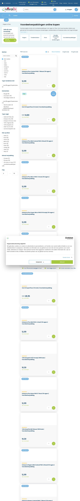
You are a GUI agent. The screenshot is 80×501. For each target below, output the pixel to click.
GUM (4, 64)
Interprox (5, 68)
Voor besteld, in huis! (33, 136)
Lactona (5, 72)
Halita (4, 66)
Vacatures (18, 479)
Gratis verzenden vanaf (53, 3)
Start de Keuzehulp (10, 41)
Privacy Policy (19, 474)
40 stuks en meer (9, 163)
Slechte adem (7, 106)
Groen (5, 140)
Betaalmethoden (6, 476)
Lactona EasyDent (8, 129)
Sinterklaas (67, 480)
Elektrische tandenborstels (50, 14)
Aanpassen (40, 262)
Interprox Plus (7, 120)
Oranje (5, 148)
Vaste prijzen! (51, 136)
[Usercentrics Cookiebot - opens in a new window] (66, 238)
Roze (5, 144)
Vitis (4, 77)
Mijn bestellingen (39, 475)
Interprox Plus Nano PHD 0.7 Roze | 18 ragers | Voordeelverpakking (29, 196)
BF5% (6, 20)
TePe (4, 75)
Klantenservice (49, 460)
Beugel (5, 94)
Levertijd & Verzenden (8, 474)
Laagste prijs (65, 52)
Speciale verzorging (64, 14)
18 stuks (6, 161)
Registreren (38, 473)
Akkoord (62, 262)
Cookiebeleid (19, 472)
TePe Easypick (7, 125)
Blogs (61, 3)
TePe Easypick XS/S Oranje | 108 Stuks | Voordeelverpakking (67, 158)
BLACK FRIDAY (5, 14)
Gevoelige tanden (8, 98)
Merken (65, 3)
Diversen (73, 14)
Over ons (70, 3)
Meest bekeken (56, 52)
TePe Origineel (7, 124)
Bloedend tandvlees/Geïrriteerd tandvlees (7, 109)
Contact (76, 3)
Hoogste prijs (74, 52)
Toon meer (23, 33)
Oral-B (4, 74)
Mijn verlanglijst (39, 478)
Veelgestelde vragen (21, 481)
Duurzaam (7, 96)
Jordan (5, 70)
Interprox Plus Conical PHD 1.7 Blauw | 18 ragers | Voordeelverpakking (29, 74)
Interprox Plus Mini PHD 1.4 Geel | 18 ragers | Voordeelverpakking (48, 158)
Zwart (5, 150)
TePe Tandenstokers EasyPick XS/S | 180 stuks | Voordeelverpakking (49, 276)
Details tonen (66, 257)
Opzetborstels (37, 14)
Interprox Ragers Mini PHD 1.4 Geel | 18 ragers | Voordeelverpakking (49, 316)
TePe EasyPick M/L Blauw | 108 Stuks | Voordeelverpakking (48, 196)
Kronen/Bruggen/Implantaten (10, 86)
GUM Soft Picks (8, 118)
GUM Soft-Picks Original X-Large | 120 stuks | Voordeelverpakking (49, 356)
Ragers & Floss (16, 14)
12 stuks (6, 159)
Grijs (5, 152)
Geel (5, 136)
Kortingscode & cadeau (22, 476)
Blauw (5, 142)
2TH (4, 62)
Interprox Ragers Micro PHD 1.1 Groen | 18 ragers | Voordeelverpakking (68, 276)
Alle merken (6, 60)
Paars (5, 146)
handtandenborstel (58, 393)
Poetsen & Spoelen (27, 14)
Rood (5, 138)
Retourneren (5, 479)
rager (43, 395)
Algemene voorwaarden (8, 481)
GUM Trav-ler (7, 127)
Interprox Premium (9, 122)
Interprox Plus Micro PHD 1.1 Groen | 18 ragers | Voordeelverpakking (29, 114)
